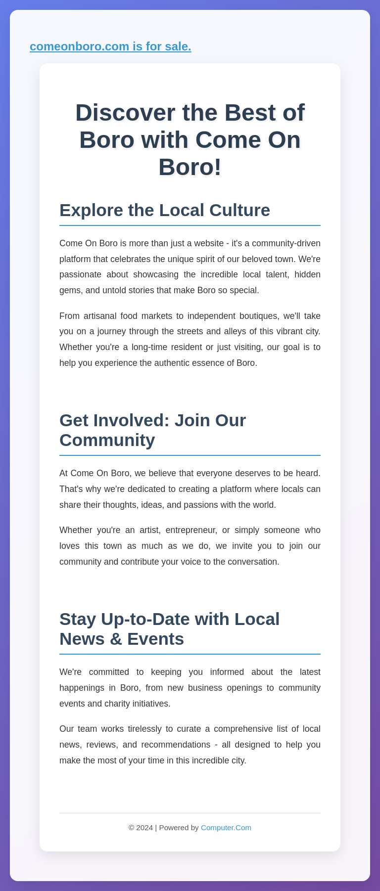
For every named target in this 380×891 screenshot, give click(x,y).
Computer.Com (226, 827)
